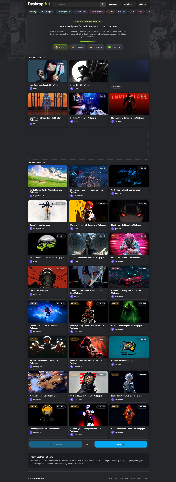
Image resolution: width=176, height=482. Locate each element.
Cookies (145, 478)
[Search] (103, 4)
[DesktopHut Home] (39, 4)
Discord (121, 478)
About (111, 478)
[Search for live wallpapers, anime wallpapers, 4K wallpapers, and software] (76, 4)
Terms (133, 478)
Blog (115, 478)
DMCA (127, 478)
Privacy (139, 478)
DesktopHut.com (38, 478)
